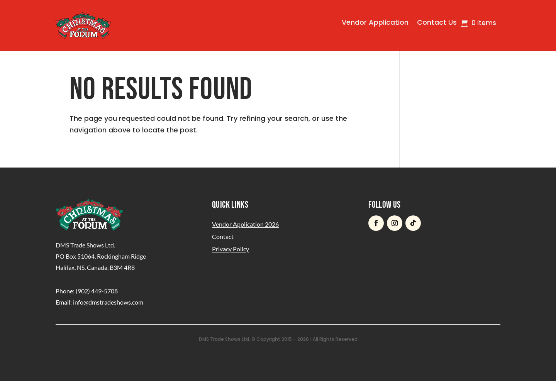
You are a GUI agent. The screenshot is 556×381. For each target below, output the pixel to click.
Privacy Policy (230, 248)
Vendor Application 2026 (245, 224)
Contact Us (437, 22)
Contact (223, 236)
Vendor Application (375, 22)
